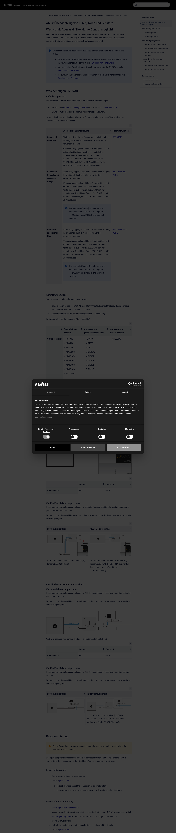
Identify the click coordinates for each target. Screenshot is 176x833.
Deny (52, 447)
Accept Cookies (124, 447)
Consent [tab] (51, 392)
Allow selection (88, 447)
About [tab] (125, 392)
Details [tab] (88, 392)
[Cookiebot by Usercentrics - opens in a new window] (130, 384)
